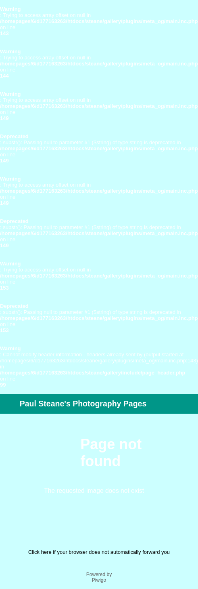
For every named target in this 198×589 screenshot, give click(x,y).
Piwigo (99, 580)
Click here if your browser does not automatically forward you (99, 552)
